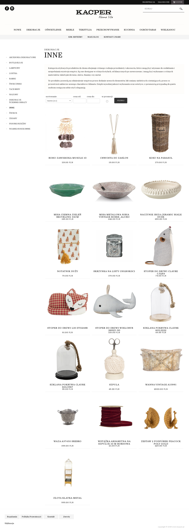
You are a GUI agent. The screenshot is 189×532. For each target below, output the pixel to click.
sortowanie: (51, 96)
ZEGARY (13, 118)
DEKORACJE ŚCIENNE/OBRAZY (18, 101)
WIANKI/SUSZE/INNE (19, 129)
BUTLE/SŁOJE (16, 63)
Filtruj (120, 101)
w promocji (107, 96)
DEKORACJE (51, 49)
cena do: (90, 96)
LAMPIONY (14, 68)
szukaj (181, 8)
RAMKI (12, 79)
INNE (11, 108)
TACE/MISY (14, 89)
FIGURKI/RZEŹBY (17, 124)
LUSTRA (13, 73)
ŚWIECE (13, 113)
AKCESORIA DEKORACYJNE (22, 57)
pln (177, 2)
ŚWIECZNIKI (15, 84)
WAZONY (13, 94)
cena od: (77, 96)
